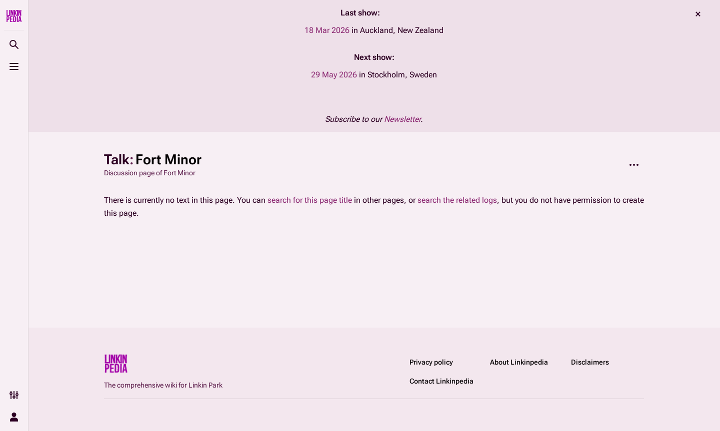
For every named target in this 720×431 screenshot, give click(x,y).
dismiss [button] (698, 14)
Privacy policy (431, 362)
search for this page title (310, 200)
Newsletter (402, 119)
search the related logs (457, 200)
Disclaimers (590, 362)
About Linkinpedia (519, 362)
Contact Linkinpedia (442, 381)
